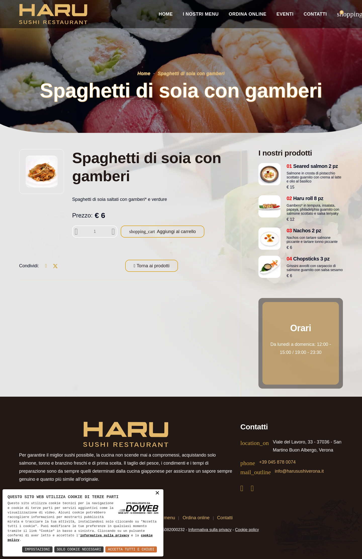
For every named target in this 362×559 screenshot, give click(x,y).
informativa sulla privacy (104, 535)
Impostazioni (37, 549)
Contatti (315, 14)
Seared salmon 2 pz (312, 166)
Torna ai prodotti (152, 265)
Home (166, 14)
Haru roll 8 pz (305, 198)
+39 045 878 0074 (277, 462)
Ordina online (247, 14)
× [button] (157, 493)
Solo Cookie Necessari (79, 549)
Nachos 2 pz (304, 230)
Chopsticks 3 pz (308, 259)
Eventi (285, 14)
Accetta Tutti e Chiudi (131, 549)
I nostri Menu (201, 14)
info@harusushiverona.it (299, 471)
